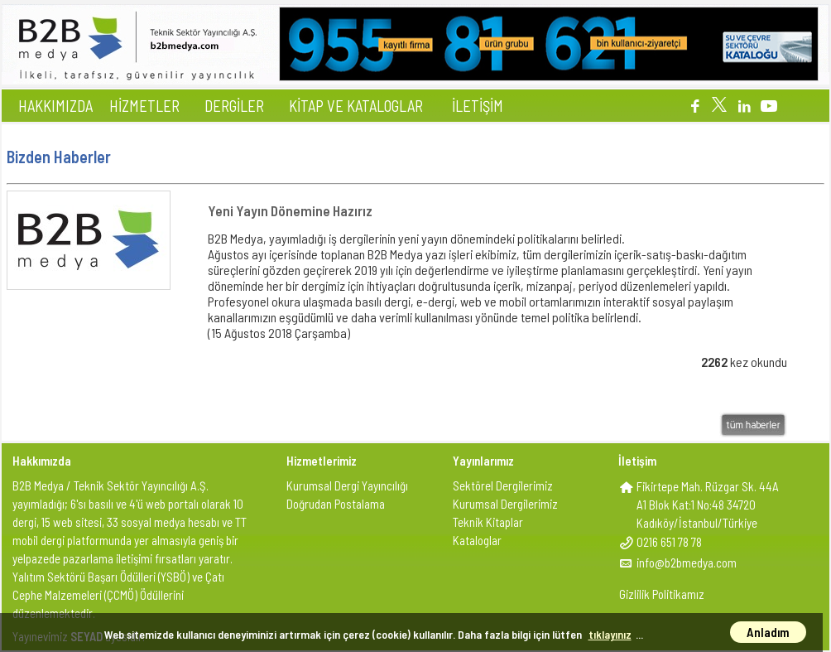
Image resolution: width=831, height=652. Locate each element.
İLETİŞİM (477, 105)
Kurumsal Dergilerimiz (505, 503)
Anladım (768, 632)
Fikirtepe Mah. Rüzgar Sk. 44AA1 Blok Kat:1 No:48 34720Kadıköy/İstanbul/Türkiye (707, 504)
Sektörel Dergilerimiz (503, 485)
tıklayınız (610, 634)
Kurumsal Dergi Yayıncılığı (347, 485)
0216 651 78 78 (669, 541)
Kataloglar (477, 540)
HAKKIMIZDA (55, 105)
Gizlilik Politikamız (661, 594)
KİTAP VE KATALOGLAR (356, 105)
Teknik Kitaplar (488, 521)
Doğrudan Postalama (335, 503)
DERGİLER (234, 105)
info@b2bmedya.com (686, 562)
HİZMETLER (144, 105)
